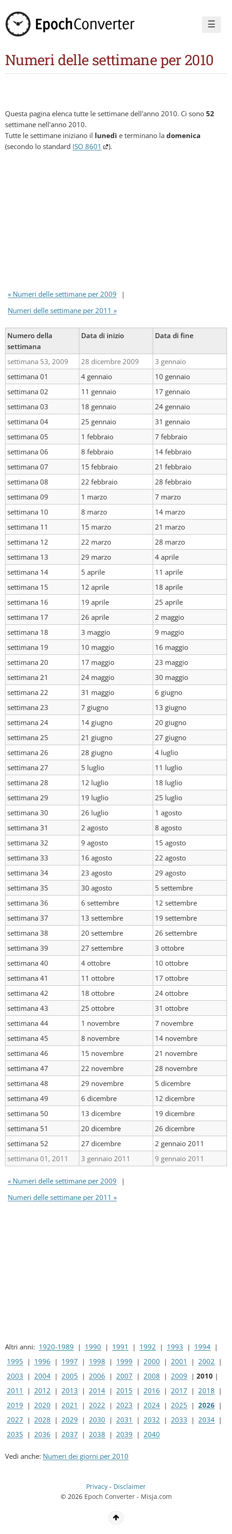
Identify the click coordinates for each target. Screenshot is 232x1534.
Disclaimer (129, 1487)
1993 (175, 1346)
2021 (70, 1405)
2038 (97, 1434)
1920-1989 (56, 1346)
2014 (97, 1390)
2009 (179, 1375)
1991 (120, 1346)
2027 (15, 1419)
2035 (15, 1434)
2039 (124, 1434)
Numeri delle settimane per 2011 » (62, 310)
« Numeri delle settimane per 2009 (62, 294)
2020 (42, 1405)
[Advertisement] (78, 222)
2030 (97, 1419)
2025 (179, 1405)
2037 (70, 1434)
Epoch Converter (109, 1497)
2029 (70, 1419)
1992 (147, 1346)
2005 (70, 1375)
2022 (97, 1405)
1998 (97, 1361)
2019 (15, 1405)
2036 (42, 1434)
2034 (206, 1419)
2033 (179, 1419)
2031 (124, 1419)
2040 (152, 1434)
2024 (152, 1405)
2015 (124, 1390)
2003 (15, 1375)
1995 (15, 1361)
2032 (152, 1419)
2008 (152, 1375)
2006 (97, 1375)
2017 (179, 1390)
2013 (70, 1390)
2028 (42, 1419)
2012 (42, 1390)
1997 (70, 1361)
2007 (124, 1375)
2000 (152, 1361)
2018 (206, 1390)
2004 (42, 1375)
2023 (124, 1405)
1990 (93, 1346)
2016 (152, 1390)
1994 (202, 1346)
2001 (179, 1361)
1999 (124, 1361)
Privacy (97, 1487)
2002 (206, 1361)
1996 (42, 1361)
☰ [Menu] (211, 24)
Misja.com (156, 1497)
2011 (15, 1390)
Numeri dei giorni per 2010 (86, 1456)
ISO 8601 (87, 146)
